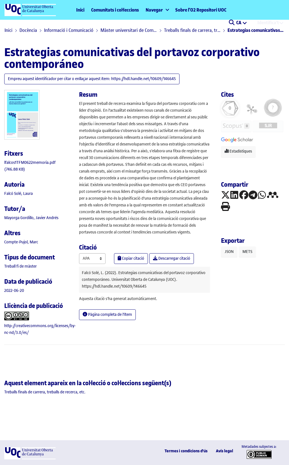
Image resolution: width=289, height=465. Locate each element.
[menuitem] (157, 10)
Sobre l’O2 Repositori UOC (200, 10)
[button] (231, 23)
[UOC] (30, 458)
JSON (229, 251)
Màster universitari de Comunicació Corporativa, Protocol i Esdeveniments (128, 30)
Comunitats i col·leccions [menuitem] (115, 10)
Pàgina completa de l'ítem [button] (107, 314)
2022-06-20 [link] (14, 290)
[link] (20, 266)
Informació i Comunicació (68, 30)
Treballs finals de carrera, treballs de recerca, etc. (192, 30)
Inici (80, 10)
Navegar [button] (154, 10)
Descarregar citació (171, 258)
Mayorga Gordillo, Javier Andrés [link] (31, 218)
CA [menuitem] (239, 22)
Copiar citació (131, 258)
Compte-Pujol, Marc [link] (21, 242)
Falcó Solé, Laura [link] (18, 193)
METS (247, 251)
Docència (28, 30)
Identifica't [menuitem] (268, 22)
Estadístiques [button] (238, 151)
